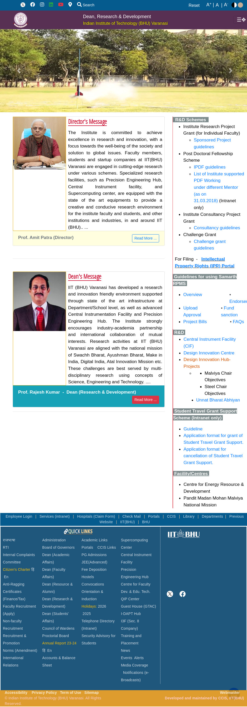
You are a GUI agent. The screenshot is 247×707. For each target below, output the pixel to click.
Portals (154, 516)
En (6, 577)
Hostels (88, 577)
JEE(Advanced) (94, 562)
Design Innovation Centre (209, 352)
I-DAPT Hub (131, 614)
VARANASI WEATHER (206, 558)
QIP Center (130, 599)
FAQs (237, 321)
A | (210, 5)
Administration (54, 540)
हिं (32, 570)
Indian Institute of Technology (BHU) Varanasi (125, 23)
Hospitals (85, 516)
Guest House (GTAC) (138, 606)
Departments (212, 516)
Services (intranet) (55, 516)
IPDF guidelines (210, 167)
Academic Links (95, 540)
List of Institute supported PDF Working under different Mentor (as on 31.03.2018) (219, 187)
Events (126, 658)
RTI (6, 548)
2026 (102, 606)
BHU (146, 522)
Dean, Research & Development (117, 16)
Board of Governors (58, 548)
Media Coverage (134, 665)
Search (85, 5)
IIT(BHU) (128, 522)
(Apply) (9, 614)
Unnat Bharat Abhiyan (218, 400)
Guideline (193, 428)
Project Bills (195, 321)
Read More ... (145, 238)
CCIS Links (106, 548)
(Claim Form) (104, 516)
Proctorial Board (55, 636)
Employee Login (19, 516)
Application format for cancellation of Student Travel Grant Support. (213, 455)
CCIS (172, 516)
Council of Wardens (58, 628)
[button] (18, 70)
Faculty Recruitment (19, 606)
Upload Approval (192, 311)
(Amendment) (26, 651)
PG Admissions (94, 555)
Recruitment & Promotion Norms (14, 643)
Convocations (93, 584)
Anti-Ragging (13, 584)
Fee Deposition (94, 570)
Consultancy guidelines (217, 227)
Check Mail (132, 516)
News (125, 651)
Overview (192, 294)
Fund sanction (229, 311)
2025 (87, 614)
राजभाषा (9, 540)
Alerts (139, 658)
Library (189, 516)
